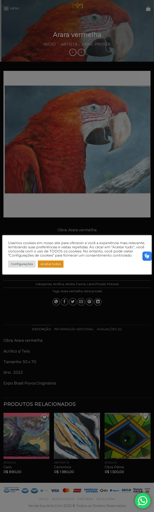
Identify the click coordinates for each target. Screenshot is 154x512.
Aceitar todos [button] (51, 264)
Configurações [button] (22, 264)
